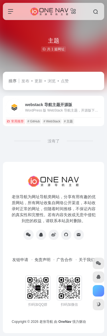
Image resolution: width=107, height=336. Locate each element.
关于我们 (87, 259)
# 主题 (68, 121)
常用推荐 (15, 121)
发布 (25, 81)
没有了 (54, 141)
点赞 (65, 81)
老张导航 (46, 322)
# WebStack (51, 121)
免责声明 (43, 259)
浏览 (52, 81)
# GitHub (33, 121)
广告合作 (64, 259)
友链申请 (20, 259)
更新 (39, 81)
